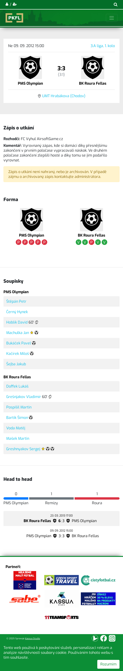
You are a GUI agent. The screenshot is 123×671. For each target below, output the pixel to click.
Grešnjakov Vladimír (23, 396)
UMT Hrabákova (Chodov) (63, 95)
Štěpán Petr (16, 301)
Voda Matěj (15, 428)
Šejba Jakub (16, 364)
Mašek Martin (17, 438)
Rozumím (108, 664)
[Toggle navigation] (111, 18)
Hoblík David (17, 322)
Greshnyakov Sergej (23, 448)
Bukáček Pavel (18, 343)
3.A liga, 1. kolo (103, 45)
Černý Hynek (17, 311)
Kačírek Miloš (17, 353)
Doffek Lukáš (17, 386)
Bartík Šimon (17, 417)
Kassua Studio (32, 638)
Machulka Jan (17, 332)
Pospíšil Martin (19, 407)
